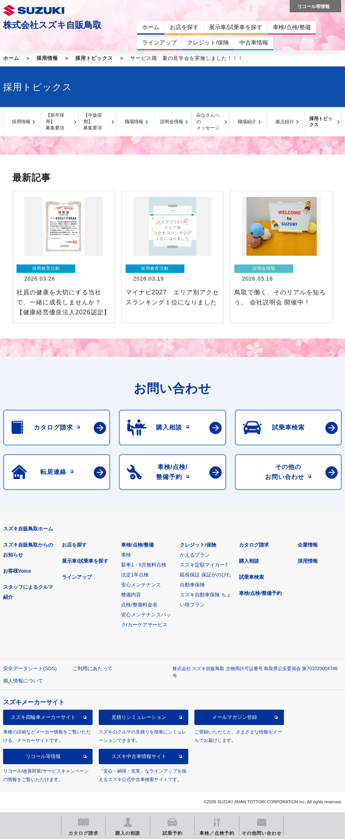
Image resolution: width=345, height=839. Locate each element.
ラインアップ (77, 577)
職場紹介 (247, 121)
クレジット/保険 (198, 545)
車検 (126, 555)
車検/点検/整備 (137, 545)
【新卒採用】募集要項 (55, 121)
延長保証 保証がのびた (205, 575)
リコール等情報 (43, 756)
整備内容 (131, 595)
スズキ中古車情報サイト (138, 756)
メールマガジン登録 (234, 717)
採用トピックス (94, 58)
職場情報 (134, 121)
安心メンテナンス (141, 585)
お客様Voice (17, 571)
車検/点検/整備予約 (260, 593)
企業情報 (308, 545)
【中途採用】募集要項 (92, 121)
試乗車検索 (251, 577)
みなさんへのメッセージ (207, 121)
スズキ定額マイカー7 (203, 565)
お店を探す (74, 545)
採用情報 (47, 58)
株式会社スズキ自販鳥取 (52, 25)
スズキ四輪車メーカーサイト (43, 717)
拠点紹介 (284, 121)
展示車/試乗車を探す (85, 561)
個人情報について (23, 681)
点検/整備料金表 (139, 605)
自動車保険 (192, 585)
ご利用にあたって (93, 668)
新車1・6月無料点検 (143, 565)
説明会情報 (171, 121)
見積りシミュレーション (138, 717)
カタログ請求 (254, 545)
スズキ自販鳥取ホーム (28, 529)
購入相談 (249, 561)
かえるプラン (195, 555)
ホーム (11, 58)
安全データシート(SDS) (29, 668)
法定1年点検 (135, 575)
